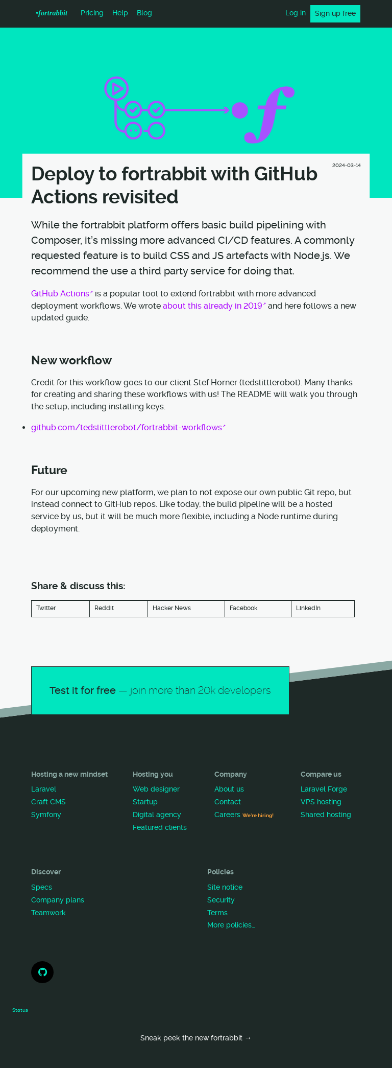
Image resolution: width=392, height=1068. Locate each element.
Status (20, 1010)
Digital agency (157, 814)
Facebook (243, 608)
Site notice (224, 887)
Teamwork (48, 913)
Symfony (46, 814)
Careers (244, 814)
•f (51, 13)
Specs (41, 887)
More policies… (231, 925)
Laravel (43, 789)
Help (120, 13)
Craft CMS (48, 802)
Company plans (57, 900)
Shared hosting (326, 814)
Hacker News (172, 608)
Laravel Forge (324, 789)
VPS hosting (321, 802)
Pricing (92, 13)
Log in (295, 13)
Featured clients (160, 827)
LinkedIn (308, 608)
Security (221, 900)
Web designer (156, 789)
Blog (144, 13)
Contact (227, 802)
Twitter (46, 608)
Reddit (104, 608)
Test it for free (160, 690)
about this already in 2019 (212, 306)
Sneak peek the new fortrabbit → (196, 1038)
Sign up (335, 13)
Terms (217, 913)
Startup (145, 802)
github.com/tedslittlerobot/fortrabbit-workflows (126, 427)
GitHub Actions (60, 293)
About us (229, 789)
